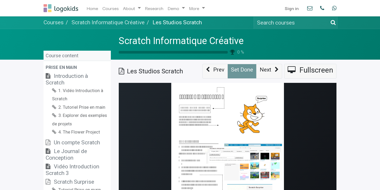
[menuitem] (92, 8)
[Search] (332, 23)
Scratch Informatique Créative (181, 40)
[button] (77, 67)
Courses (54, 22)
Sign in (292, 8)
